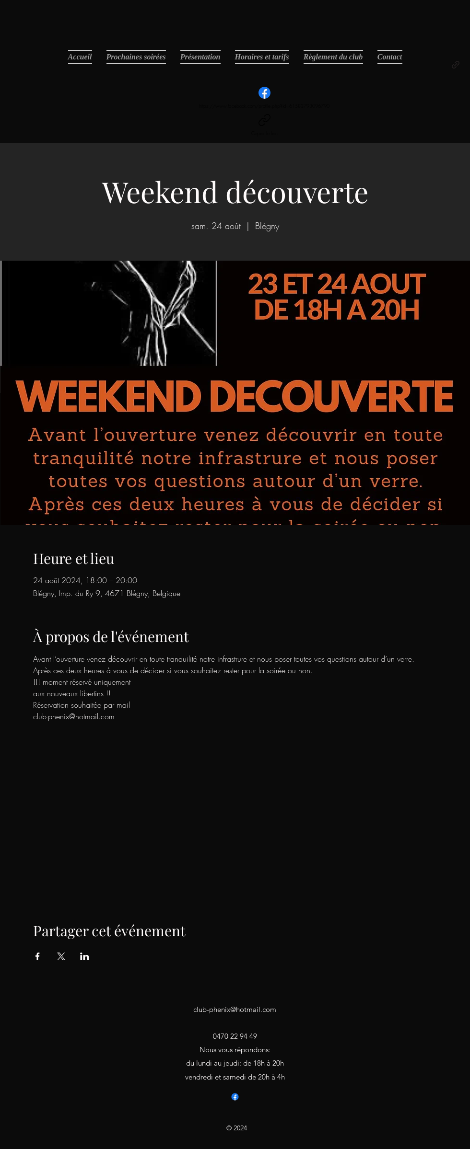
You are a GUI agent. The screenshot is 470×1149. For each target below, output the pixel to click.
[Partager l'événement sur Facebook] (37, 956)
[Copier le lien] (264, 125)
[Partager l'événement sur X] (61, 956)
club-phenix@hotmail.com (234, 1009)
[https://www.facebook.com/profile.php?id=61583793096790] (264, 98)
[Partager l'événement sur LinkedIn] (84, 956)
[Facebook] (235, 1097)
